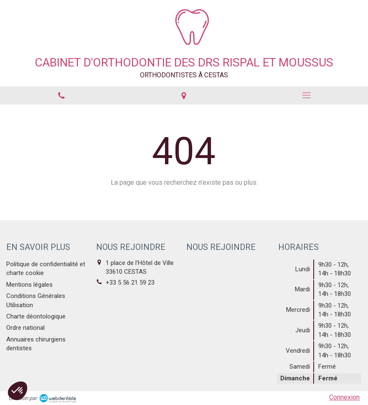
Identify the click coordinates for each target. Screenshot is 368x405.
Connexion (344, 397)
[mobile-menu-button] (306, 95)
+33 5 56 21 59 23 (130, 282)
